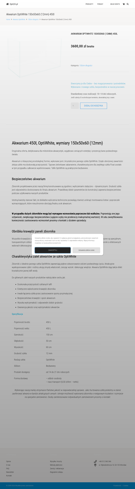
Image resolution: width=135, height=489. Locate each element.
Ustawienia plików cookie (86, 250)
